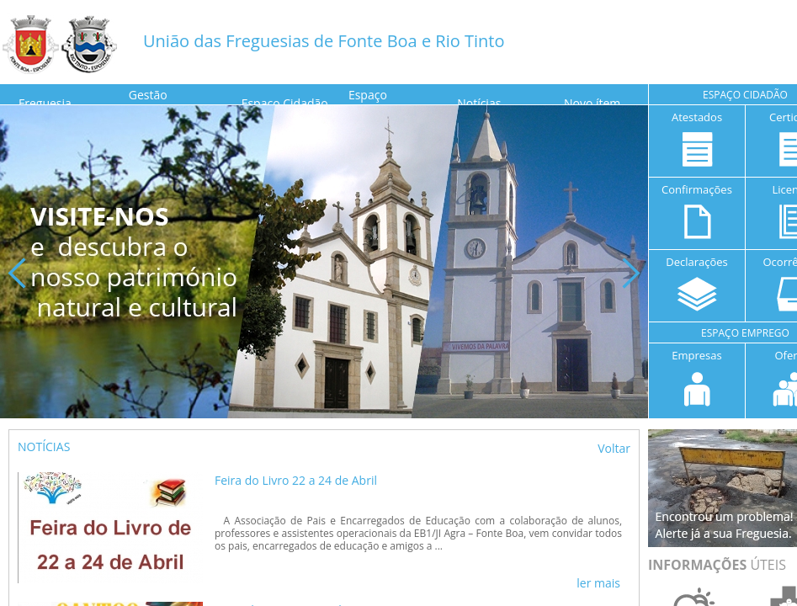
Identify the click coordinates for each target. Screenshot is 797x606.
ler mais (598, 583)
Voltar (614, 448)
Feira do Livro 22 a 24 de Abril (296, 480)
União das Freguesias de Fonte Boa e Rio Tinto (323, 40)
